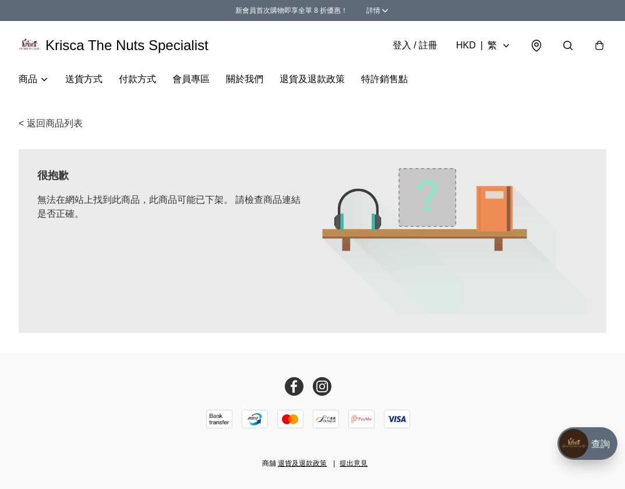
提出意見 (354, 463)
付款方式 (137, 79)
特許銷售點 (384, 79)
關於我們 (244, 79)
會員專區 (191, 79)
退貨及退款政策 (312, 79)
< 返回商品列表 (51, 123)
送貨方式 (84, 79)
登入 (415, 45)
